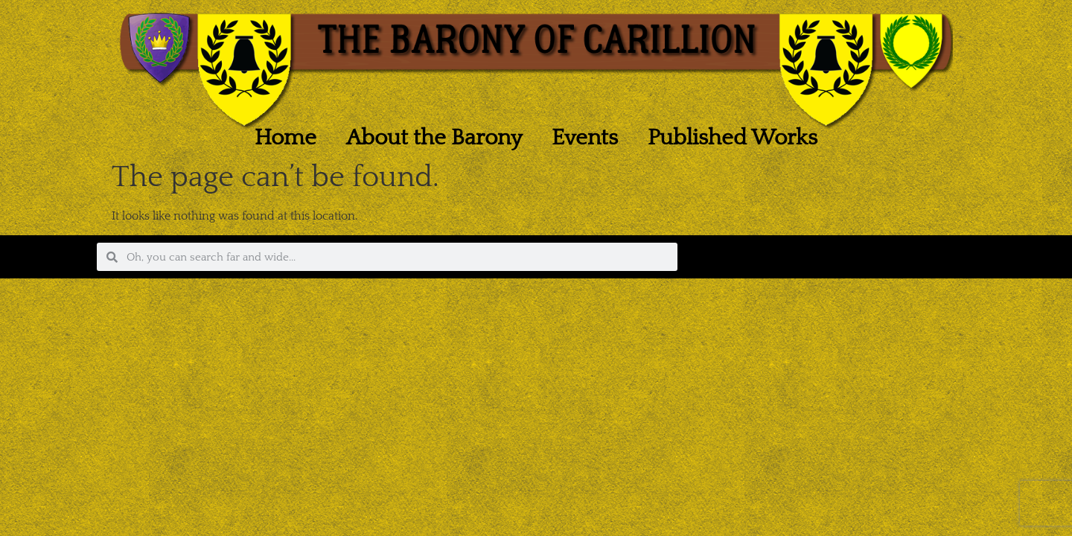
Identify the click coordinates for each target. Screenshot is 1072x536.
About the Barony (434, 138)
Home (285, 138)
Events (585, 138)
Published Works (732, 138)
